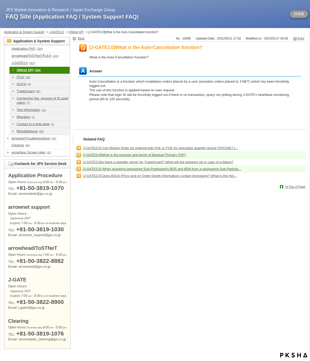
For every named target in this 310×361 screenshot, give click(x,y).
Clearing (20, 145)
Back (81, 38)
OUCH (24, 84)
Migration (26, 117)
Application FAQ (27, 48)
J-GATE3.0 (56, 32)
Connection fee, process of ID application (42, 100)
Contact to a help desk (35, 124)
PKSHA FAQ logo (293, 355)
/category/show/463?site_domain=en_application (8, 145)
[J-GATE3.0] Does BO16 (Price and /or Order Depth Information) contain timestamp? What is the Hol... (160, 176)
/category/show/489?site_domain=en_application (8, 56)
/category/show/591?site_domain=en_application (8, 63)
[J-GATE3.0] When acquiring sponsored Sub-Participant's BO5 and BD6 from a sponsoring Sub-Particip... (162, 169)
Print (301, 38)
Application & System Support (24, 32)
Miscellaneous (30, 131)
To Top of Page (295, 187)
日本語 (299, 14)
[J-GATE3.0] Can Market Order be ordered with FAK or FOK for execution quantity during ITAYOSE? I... (160, 148)
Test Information (31, 110)
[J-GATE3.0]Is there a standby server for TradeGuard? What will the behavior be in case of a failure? (158, 162)
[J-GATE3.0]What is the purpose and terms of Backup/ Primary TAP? (134, 155)
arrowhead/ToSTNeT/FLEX (35, 56)
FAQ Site (72, 16)
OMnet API (76, 32)
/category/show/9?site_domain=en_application (8, 49)
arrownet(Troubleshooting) (33, 138)
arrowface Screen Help (31, 152)
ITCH (23, 77)
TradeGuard (28, 91)
